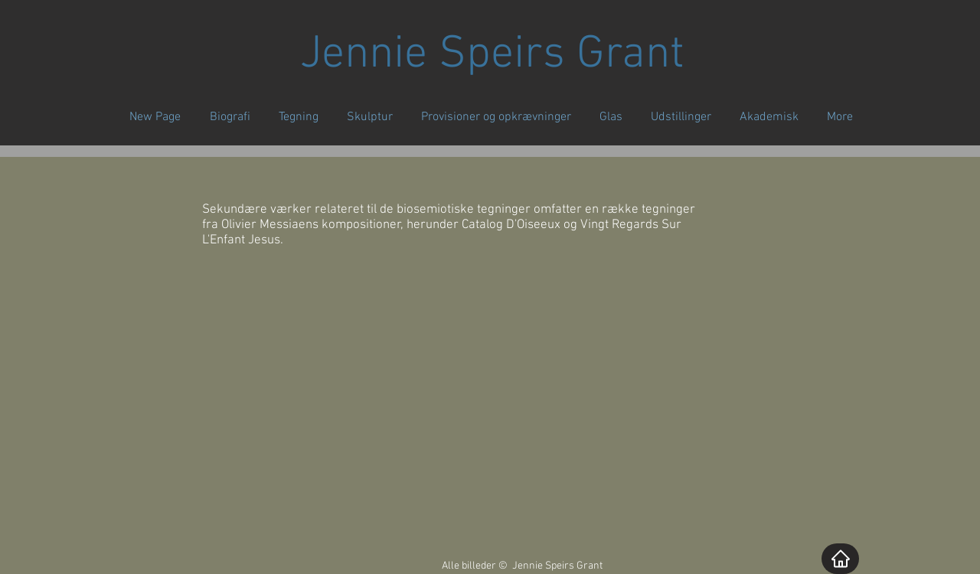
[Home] (840, 558)
